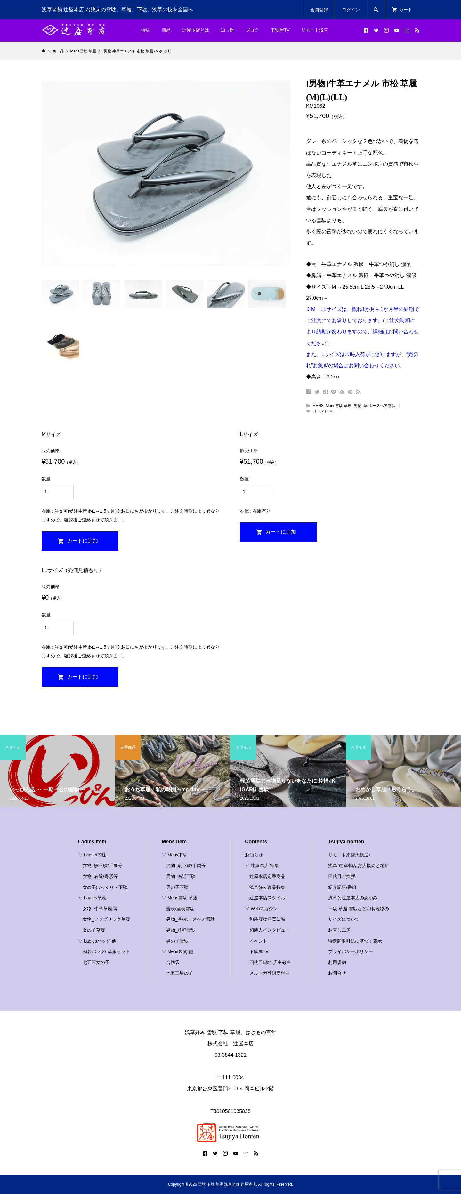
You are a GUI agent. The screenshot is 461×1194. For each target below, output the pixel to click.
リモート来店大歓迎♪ (349, 854)
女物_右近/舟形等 (100, 876)
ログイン (351, 9)
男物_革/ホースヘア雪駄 (374, 405)
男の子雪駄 (177, 940)
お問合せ (337, 972)
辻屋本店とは (195, 30)
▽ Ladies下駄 (92, 854)
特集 (145, 30)
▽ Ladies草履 (92, 897)
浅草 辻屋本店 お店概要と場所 (358, 865)
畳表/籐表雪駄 (180, 908)
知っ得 (227, 30)
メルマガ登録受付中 (269, 972)
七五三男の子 (179, 972)
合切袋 (173, 962)
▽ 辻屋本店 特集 (262, 865)
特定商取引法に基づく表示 (355, 940)
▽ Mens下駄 (174, 854)
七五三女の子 (96, 962)
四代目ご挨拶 (341, 876)
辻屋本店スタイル (267, 897)
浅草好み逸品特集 (267, 887)
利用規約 (337, 962)
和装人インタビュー (269, 930)
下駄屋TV (280, 30)
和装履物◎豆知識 (267, 919)
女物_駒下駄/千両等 (102, 865)
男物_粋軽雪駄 (181, 930)
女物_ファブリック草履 (106, 919)
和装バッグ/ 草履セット (106, 951)
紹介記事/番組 (342, 887)
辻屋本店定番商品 (267, 876)
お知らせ (254, 854)
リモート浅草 (314, 30)
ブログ (252, 30)
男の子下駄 (177, 887)
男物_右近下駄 (181, 876)
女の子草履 (94, 930)
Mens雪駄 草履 (339, 405)
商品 (166, 30)
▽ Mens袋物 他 (177, 951)
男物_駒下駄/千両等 (186, 865)
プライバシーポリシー (350, 951)
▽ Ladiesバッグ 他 (97, 940)
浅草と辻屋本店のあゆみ (352, 897)
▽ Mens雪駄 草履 (180, 897)
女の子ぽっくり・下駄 (105, 887)
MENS (318, 405)
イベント (258, 940)
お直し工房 (339, 930)
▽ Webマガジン (261, 908)
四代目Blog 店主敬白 (270, 962)
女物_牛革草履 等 (100, 908)
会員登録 (319, 9)
